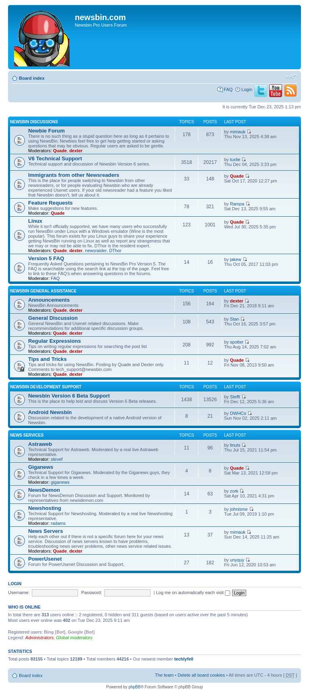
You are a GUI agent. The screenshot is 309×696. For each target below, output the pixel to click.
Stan (234, 319)
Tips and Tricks (47, 359)
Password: (91, 592)
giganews (60, 482)
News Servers (45, 531)
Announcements (49, 300)
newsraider (96, 250)
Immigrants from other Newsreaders (73, 175)
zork (234, 491)
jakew (235, 259)
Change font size (291, 76)
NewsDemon (44, 490)
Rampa (237, 203)
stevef (56, 459)
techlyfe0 (184, 659)
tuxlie (235, 159)
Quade (60, 150)
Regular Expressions (54, 341)
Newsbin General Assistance (43, 291)
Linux (35, 221)
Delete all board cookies (201, 675)
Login (246, 89)
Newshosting (44, 508)
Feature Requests (50, 203)
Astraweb (40, 444)
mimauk (238, 131)
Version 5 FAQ (46, 258)
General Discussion (53, 318)
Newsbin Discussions (34, 122)
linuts (235, 445)
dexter (75, 150)
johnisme (239, 509)
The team (164, 675)
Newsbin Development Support (45, 387)
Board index (32, 78)
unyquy (237, 559)
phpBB (134, 687)
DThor (115, 250)
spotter (237, 342)
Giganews (40, 467)
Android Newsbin (50, 412)
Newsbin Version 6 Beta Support (69, 396)
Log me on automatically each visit (193, 592)
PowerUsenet (45, 559)
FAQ (228, 89)
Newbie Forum (46, 131)
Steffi (235, 396)
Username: (19, 592)
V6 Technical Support (55, 158)
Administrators (39, 637)
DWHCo (238, 413)
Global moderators (74, 637)
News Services (26, 435)
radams (58, 523)
